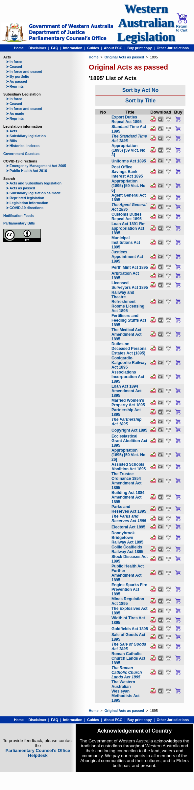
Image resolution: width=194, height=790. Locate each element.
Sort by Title (140, 100)
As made (15, 114)
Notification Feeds (18, 216)
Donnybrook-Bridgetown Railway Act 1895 (127, 537)
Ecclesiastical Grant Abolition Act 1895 (129, 441)
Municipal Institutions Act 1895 (125, 242)
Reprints (15, 86)
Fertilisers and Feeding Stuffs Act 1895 (128, 320)
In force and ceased (24, 72)
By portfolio (17, 76)
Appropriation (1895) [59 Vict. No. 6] (129, 186)
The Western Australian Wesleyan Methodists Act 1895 (125, 691)
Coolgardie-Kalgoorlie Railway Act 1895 (129, 363)
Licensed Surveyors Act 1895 (129, 285)
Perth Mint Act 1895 (129, 267)
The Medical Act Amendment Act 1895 (126, 334)
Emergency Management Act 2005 (36, 166)
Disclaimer (37, 48)
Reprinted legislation (25, 198)
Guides (93, 48)
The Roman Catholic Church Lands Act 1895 (126, 672)
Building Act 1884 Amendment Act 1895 (127, 497)
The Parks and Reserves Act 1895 (128, 518)
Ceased (14, 67)
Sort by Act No (140, 90)
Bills (11, 141)
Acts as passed (20, 188)
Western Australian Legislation (146, 23)
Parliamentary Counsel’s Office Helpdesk (38, 753)
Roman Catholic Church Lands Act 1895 (128, 658)
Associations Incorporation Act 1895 (127, 377)
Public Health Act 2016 (26, 171)
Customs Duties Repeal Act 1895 (126, 216)
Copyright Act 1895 (129, 430)
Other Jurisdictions (173, 48)
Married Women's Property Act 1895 (128, 402)
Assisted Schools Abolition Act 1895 (128, 466)
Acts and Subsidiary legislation (33, 183)
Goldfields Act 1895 (129, 629)
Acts (11, 131)
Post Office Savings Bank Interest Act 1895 (127, 172)
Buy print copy (139, 48)
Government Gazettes (21, 154)
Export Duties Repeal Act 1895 (126, 119)
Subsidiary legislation (26, 136)
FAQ (54, 48)
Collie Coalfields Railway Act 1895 (127, 549)
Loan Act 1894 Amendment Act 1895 (126, 391)
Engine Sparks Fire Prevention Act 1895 (129, 589)
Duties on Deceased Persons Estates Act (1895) (129, 348)
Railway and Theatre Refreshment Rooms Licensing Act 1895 (127, 301)
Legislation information (27, 203)
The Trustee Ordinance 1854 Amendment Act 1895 (126, 481)
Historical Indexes (22, 146)
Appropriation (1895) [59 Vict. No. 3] (129, 150)
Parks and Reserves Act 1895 (128, 509)
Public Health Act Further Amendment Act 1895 (127, 573)
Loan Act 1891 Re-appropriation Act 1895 (128, 228)
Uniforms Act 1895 (128, 161)
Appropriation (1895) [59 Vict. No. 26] (129, 455)
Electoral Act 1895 (128, 527)
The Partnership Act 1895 (126, 421)
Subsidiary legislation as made (33, 193)
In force (14, 62)
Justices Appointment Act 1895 (127, 257)
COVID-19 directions (24, 208)
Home (19, 48)
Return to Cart (181, 22)
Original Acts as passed (124, 57)
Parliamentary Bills (19, 223)
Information (73, 48)
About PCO (113, 48)
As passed (16, 81)
